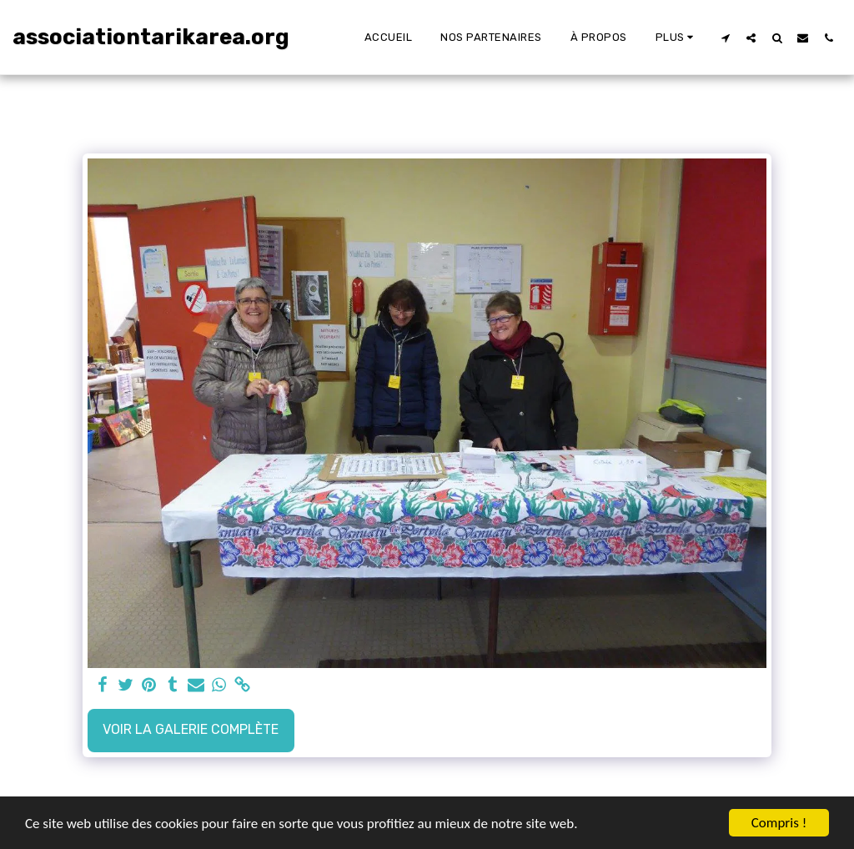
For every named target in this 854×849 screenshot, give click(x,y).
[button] (725, 37)
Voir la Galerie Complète (191, 729)
